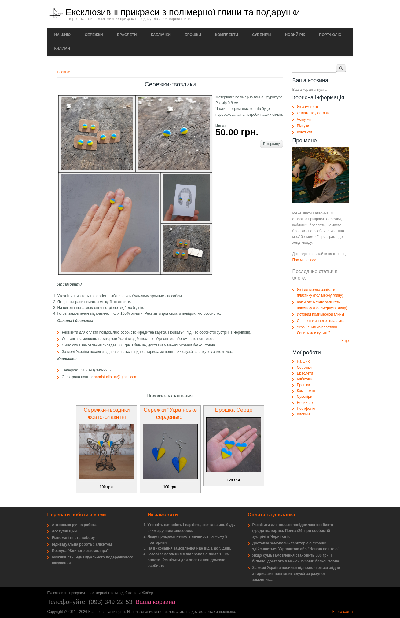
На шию (62, 35)
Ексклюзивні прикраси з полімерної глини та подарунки (183, 12)
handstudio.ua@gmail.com (115, 377)
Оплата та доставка (313, 113)
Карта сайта (342, 611)
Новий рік (295, 35)
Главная (64, 72)
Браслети (127, 35)
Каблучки (161, 35)
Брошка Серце (234, 410)
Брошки (193, 35)
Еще (345, 340)
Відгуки (303, 126)
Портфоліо (330, 35)
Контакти (304, 132)
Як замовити (307, 106)
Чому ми (304, 119)
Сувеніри (261, 35)
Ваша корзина (155, 601)
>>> (313, 260)
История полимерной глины (320, 314)
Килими (62, 48)
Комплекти (226, 35)
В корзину (271, 144)
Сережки (94, 35)
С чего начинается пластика (320, 321)
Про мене (300, 260)
